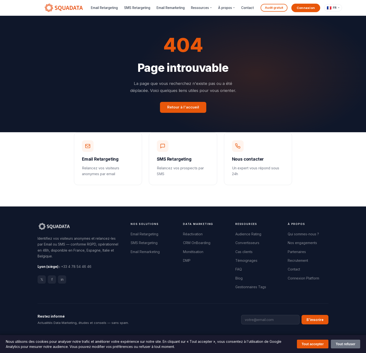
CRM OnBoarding (196, 243)
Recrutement (298, 261)
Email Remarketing (171, 8)
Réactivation (193, 234)
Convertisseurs (247, 243)
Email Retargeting (104, 8)
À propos (225, 8)
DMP (187, 261)
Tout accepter (313, 344)
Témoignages (246, 261)
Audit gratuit (274, 7)
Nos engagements (302, 243)
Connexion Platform (303, 278)
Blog (239, 278)
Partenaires (297, 252)
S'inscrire (315, 320)
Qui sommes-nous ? (303, 234)
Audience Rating (248, 234)
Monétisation (193, 252)
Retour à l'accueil (183, 107)
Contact (247, 8)
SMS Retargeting (137, 8)
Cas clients (244, 252)
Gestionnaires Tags (250, 287)
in (62, 279)
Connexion (306, 8)
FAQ (238, 269)
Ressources (200, 8)
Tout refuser (345, 344)
